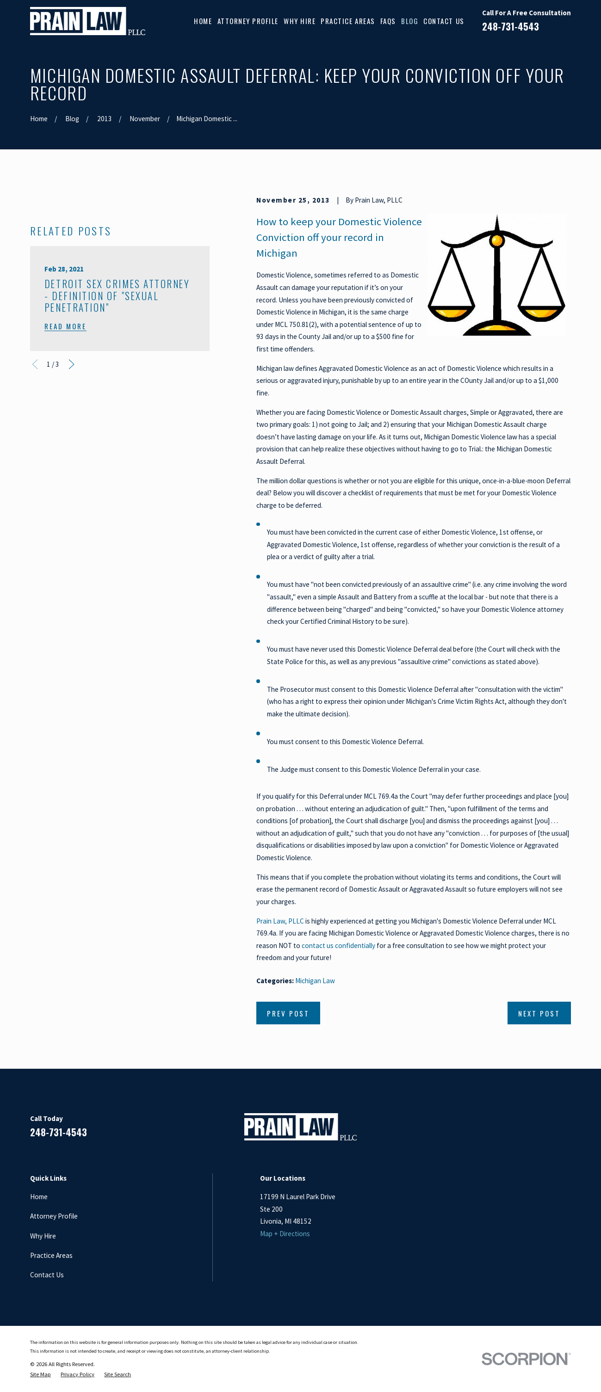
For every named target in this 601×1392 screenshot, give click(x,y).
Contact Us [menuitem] (443, 21)
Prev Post (288, 1013)
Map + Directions (285, 1233)
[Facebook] (499, 1130)
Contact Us (47, 1274)
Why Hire (43, 1236)
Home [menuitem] (203, 21)
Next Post (539, 1013)
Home (39, 1196)
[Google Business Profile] (544, 1130)
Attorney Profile (54, 1216)
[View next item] (71, 519)
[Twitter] (566, 1130)
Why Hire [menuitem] (300, 21)
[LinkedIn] (521, 1130)
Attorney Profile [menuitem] (248, 21)
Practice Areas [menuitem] (348, 21)
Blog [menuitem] (409, 21)
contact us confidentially (338, 945)
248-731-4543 (510, 26)
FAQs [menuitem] (388, 21)
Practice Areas (51, 1255)
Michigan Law (315, 980)
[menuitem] (40, 1374)
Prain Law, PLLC (280, 921)
